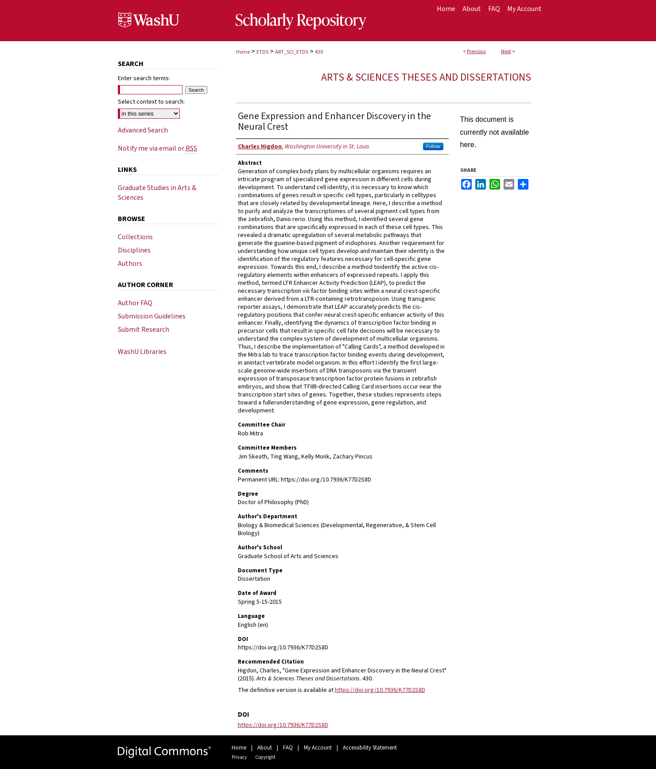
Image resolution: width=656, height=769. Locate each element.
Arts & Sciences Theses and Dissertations (426, 77)
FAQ (288, 748)
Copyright (265, 757)
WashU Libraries (142, 352)
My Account (318, 748)
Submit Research (143, 329)
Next (506, 51)
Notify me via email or (157, 148)
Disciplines (134, 250)
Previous (476, 51)
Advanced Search (143, 130)
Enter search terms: (144, 78)
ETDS (262, 52)
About (264, 748)
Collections (135, 237)
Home (243, 52)
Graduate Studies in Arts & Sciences (157, 192)
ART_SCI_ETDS (291, 52)
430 (319, 52)
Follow (433, 146)
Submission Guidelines (152, 316)
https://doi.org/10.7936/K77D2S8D (380, 690)
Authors (130, 263)
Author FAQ (135, 303)
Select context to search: (151, 101)
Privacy (239, 757)
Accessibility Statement (370, 748)
